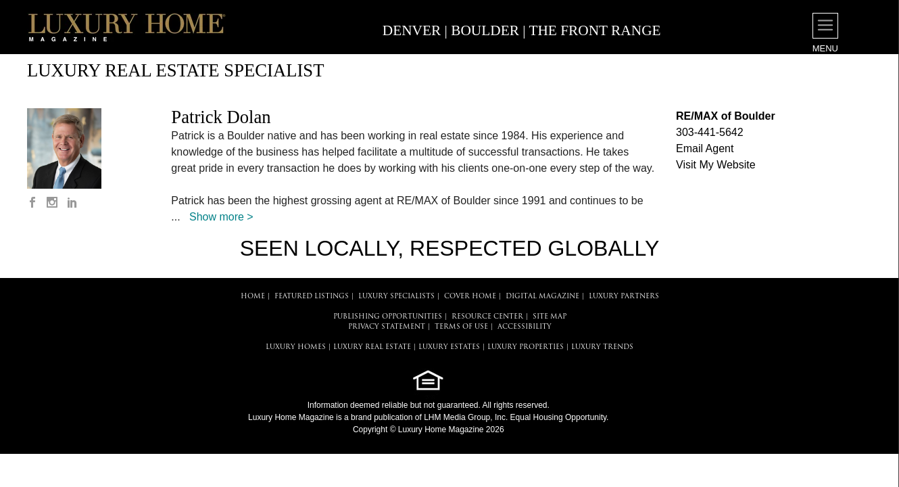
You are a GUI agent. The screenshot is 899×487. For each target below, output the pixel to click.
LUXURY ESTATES (449, 347)
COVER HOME (470, 296)
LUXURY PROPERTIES (525, 347)
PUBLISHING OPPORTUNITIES (387, 317)
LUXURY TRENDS (602, 347)
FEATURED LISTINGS (311, 296)
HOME (253, 296)
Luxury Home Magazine (291, 417)
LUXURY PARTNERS (624, 296)
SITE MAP (549, 317)
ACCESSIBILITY (524, 327)
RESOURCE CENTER (487, 317)
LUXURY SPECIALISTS (396, 296)
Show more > (221, 217)
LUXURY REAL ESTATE (372, 347)
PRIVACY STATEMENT (386, 327)
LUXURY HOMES (296, 347)
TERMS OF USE (461, 327)
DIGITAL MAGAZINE (542, 296)
